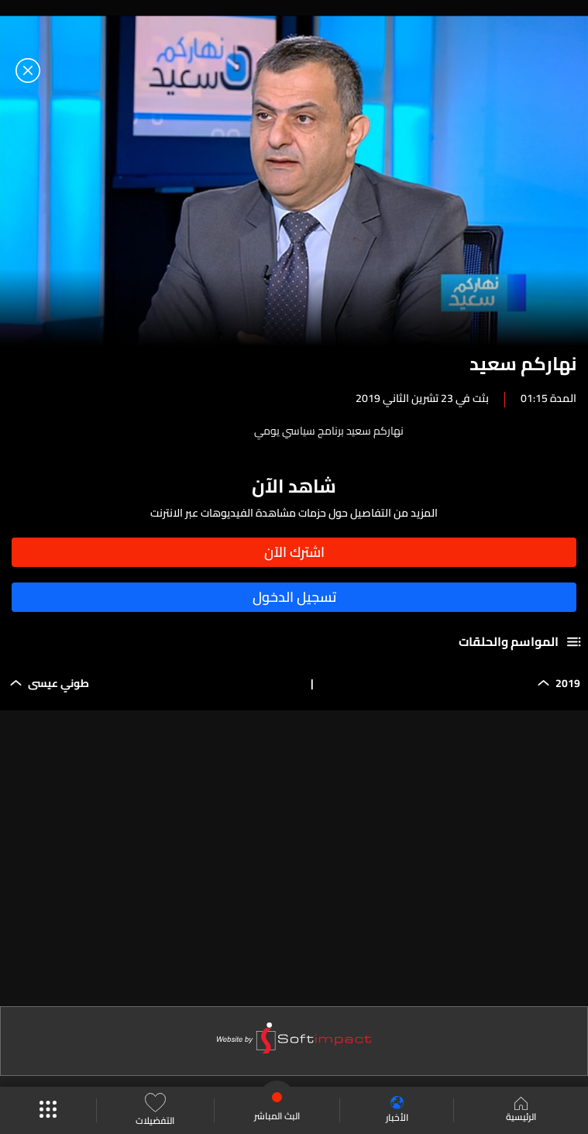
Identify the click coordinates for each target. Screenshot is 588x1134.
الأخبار (397, 1110)
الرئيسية (521, 1111)
